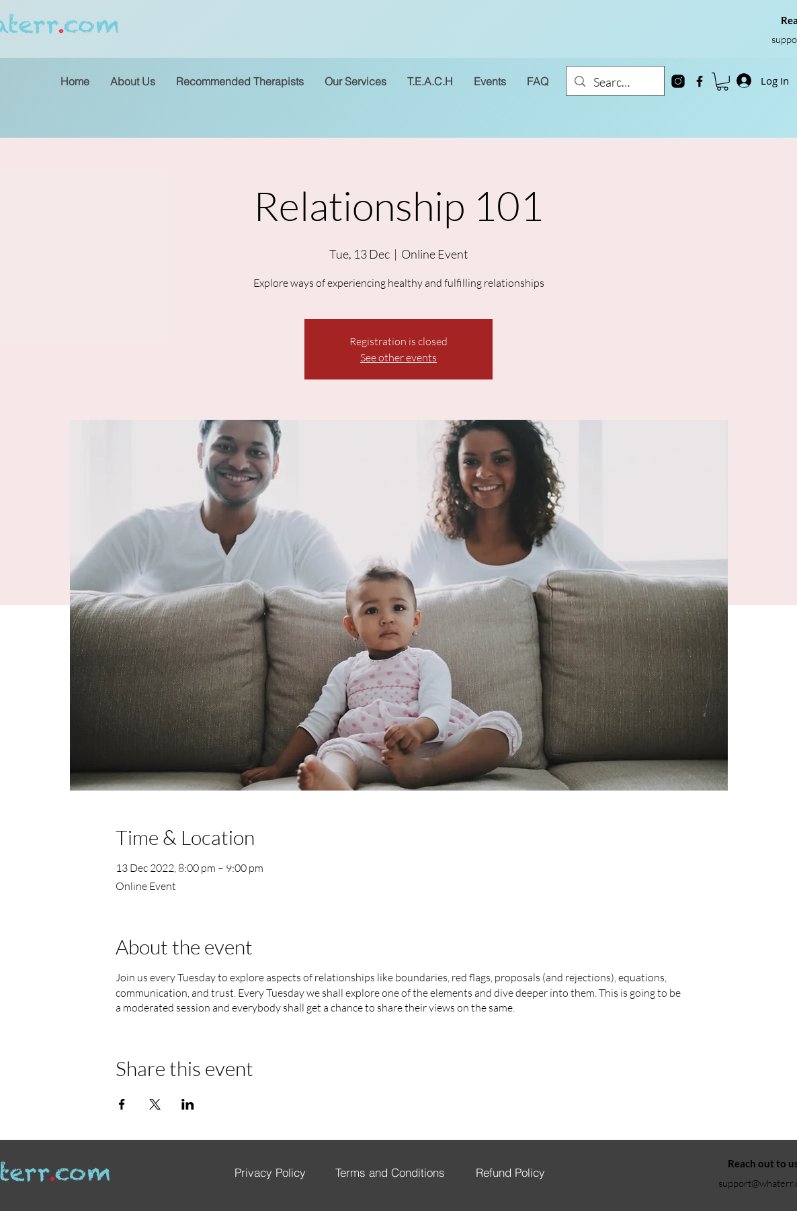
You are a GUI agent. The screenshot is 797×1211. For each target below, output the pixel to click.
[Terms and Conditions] (390, 1172)
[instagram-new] (678, 81)
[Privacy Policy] (270, 1172)
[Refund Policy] (510, 1172)
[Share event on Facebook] (122, 1104)
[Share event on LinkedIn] (187, 1104)
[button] (722, 82)
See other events (398, 357)
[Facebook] (699, 81)
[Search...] (614, 82)
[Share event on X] (155, 1104)
